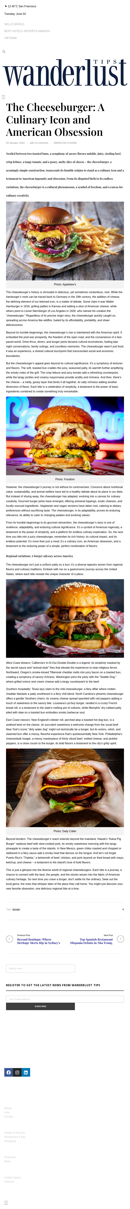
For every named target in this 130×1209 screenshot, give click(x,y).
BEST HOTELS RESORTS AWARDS (27, 31)
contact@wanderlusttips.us (29, 1092)
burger (16, 909)
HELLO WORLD (14, 24)
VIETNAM (10, 38)
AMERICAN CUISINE (65, 142)
